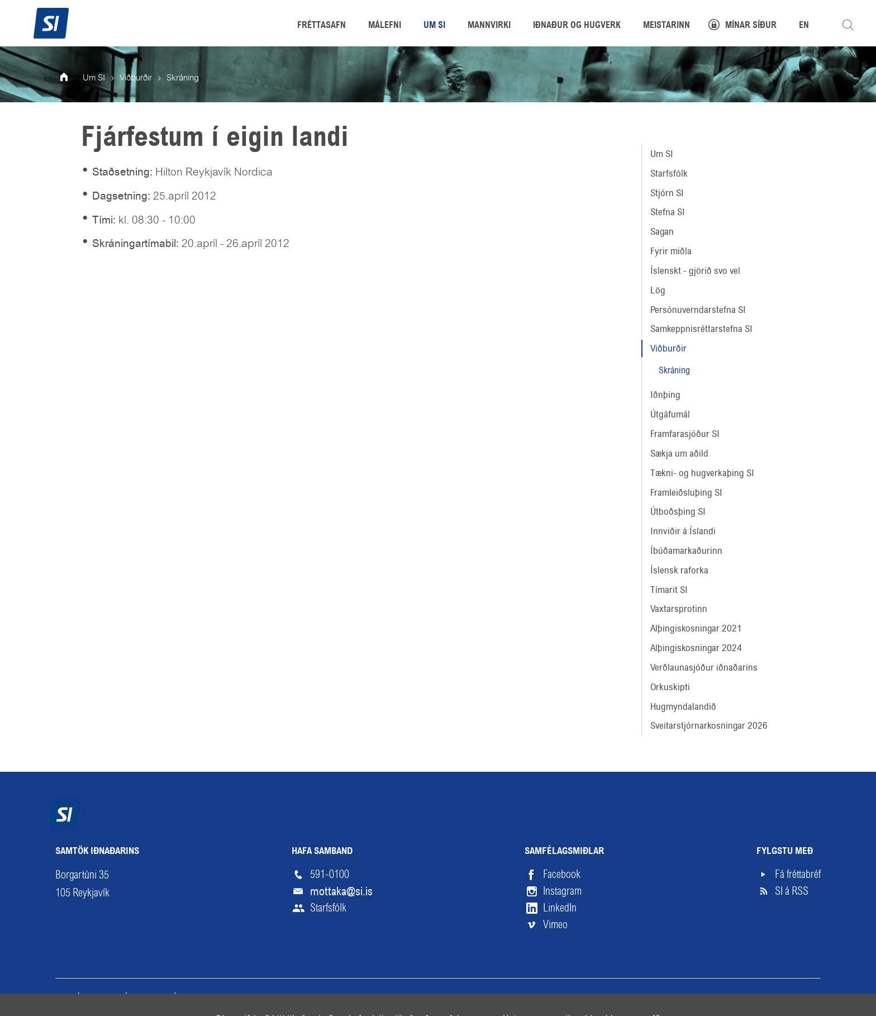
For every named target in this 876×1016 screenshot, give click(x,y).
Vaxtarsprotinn (678, 608)
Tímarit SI (669, 589)
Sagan (662, 231)
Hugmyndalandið (683, 706)
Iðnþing (665, 394)
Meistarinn (666, 25)
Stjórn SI (667, 192)
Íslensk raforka (679, 570)
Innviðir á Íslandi (683, 531)
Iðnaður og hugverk (577, 25)
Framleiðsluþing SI (686, 492)
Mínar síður (751, 25)
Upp (795, 998)
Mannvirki (489, 25)
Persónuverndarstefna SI (698, 309)
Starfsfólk (669, 173)
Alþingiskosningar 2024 (696, 647)
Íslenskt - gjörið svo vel (695, 270)
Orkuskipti (670, 686)
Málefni (384, 25)
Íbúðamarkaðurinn (686, 550)
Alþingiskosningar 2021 (696, 628)
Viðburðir (668, 348)
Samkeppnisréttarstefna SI (701, 328)
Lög (657, 290)
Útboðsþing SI (678, 511)
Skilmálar (122, 998)
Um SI (661, 153)
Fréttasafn (321, 25)
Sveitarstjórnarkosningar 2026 (709, 725)
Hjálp (174, 998)
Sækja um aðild (679, 453)
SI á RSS (791, 891)
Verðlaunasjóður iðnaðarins (704, 667)
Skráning (674, 370)
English (222, 998)
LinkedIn (560, 907)
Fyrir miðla (671, 251)
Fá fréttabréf (798, 874)
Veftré (67, 998)
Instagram (562, 891)
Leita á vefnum (848, 25)
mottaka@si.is (341, 891)
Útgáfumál (670, 414)
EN (804, 25)
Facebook (561, 874)
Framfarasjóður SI (685, 433)
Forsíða (71, 78)
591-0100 (329, 874)
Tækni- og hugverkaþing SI (702, 472)
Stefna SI (667, 211)
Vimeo (555, 924)
